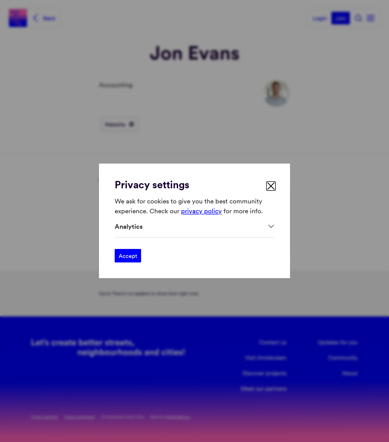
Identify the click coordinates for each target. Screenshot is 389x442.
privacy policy (201, 211)
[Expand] (194, 226)
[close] (270, 186)
